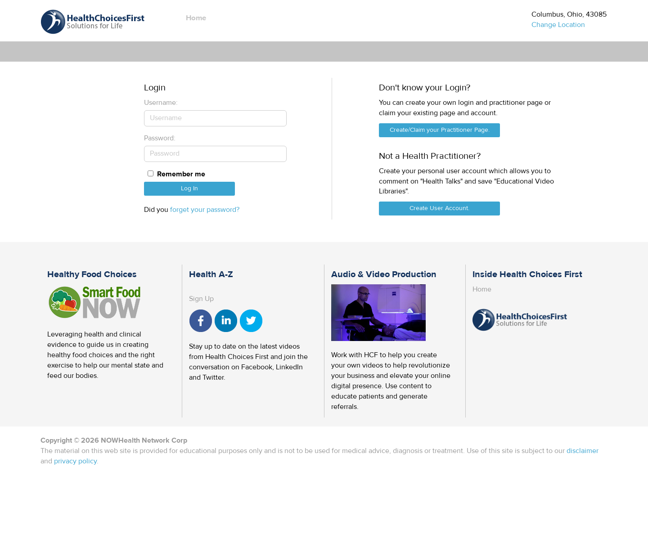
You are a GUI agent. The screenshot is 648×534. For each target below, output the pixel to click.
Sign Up (201, 298)
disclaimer (582, 450)
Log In (189, 188)
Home (196, 18)
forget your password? (204, 209)
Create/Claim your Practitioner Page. (440, 130)
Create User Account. (439, 208)
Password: (160, 138)
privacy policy (75, 461)
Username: (161, 102)
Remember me (181, 174)
